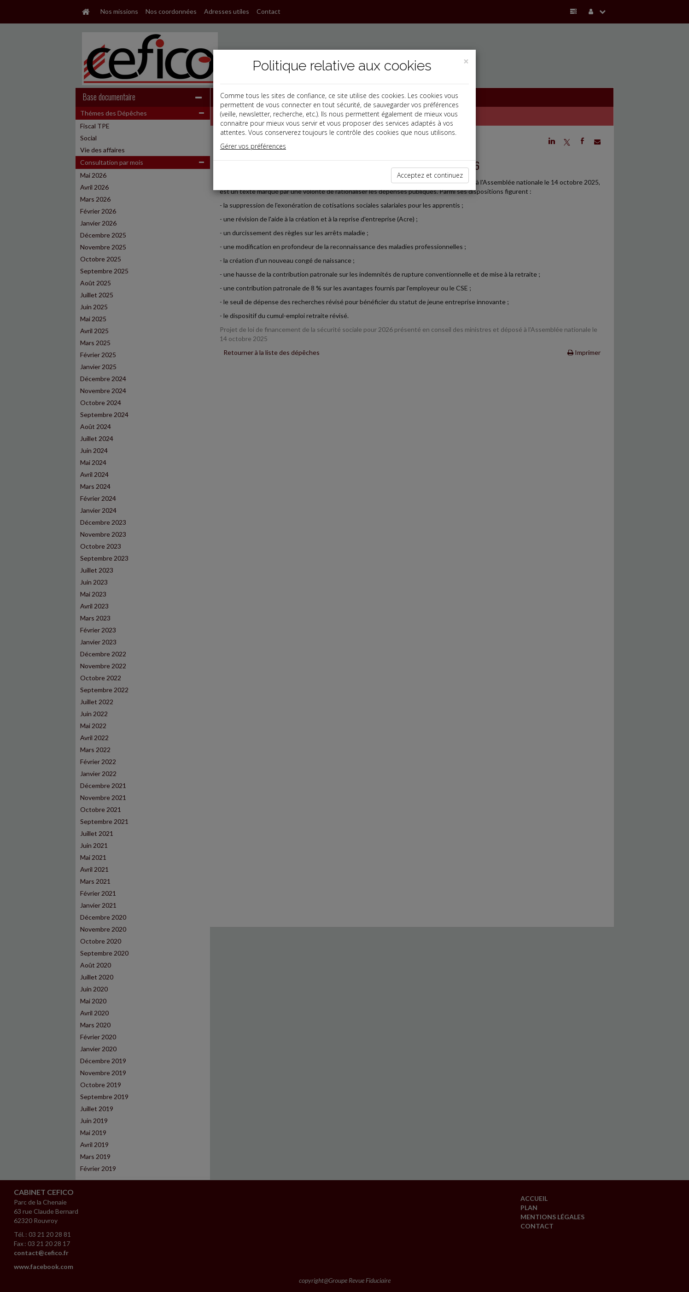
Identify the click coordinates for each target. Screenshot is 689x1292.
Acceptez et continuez (430, 175)
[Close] (466, 61)
